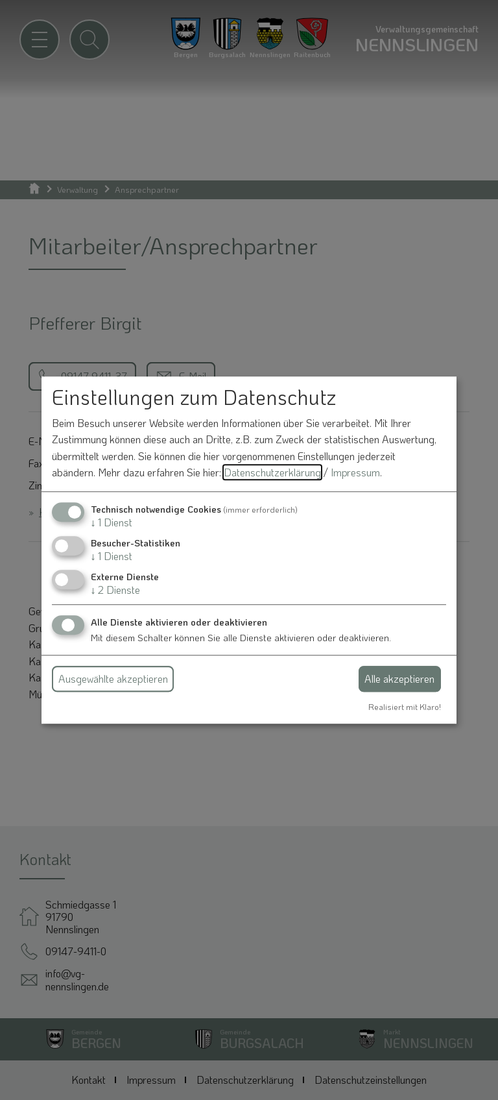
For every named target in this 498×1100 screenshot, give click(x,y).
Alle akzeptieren (399, 678)
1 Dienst (111, 522)
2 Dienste (115, 590)
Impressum (355, 473)
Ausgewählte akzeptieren (113, 678)
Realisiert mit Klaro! (404, 707)
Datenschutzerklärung (272, 473)
